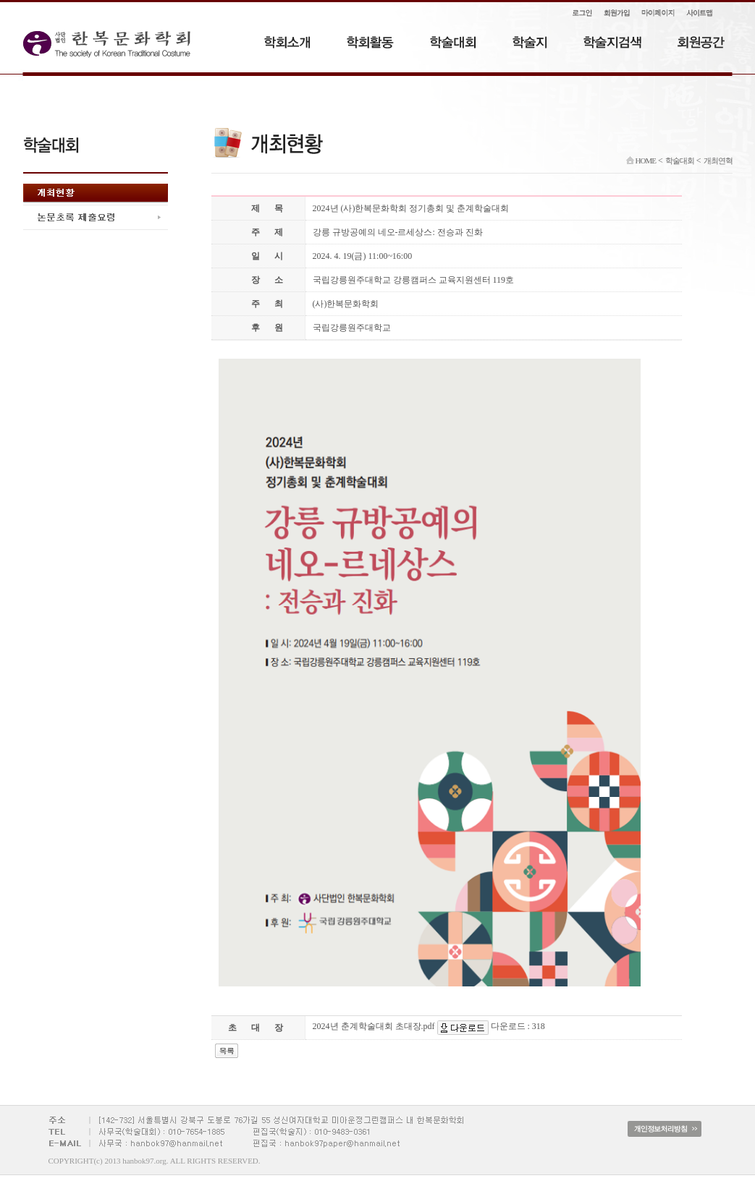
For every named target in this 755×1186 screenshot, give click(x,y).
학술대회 (679, 160)
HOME (641, 160)
